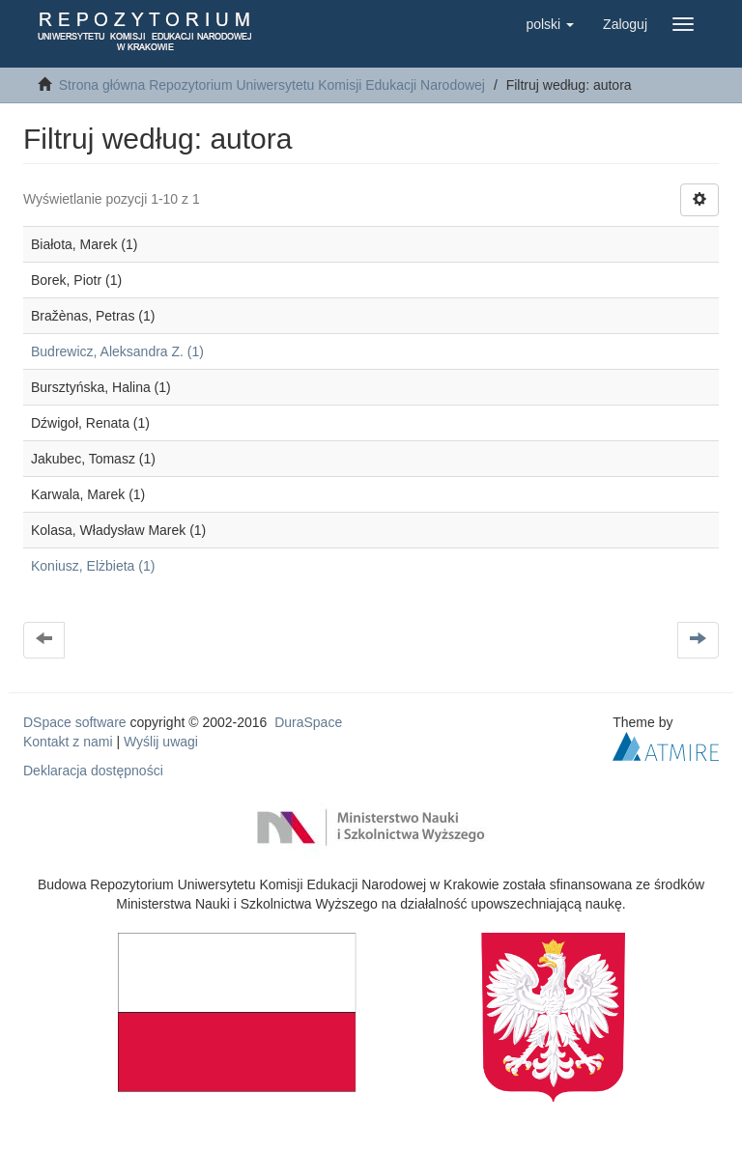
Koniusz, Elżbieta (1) (93, 566)
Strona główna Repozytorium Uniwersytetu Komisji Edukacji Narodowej (272, 85)
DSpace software (75, 722)
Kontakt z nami (68, 741)
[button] (549, 24)
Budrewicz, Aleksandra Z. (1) (117, 351)
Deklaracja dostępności (93, 770)
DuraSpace (308, 722)
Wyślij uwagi (161, 741)
